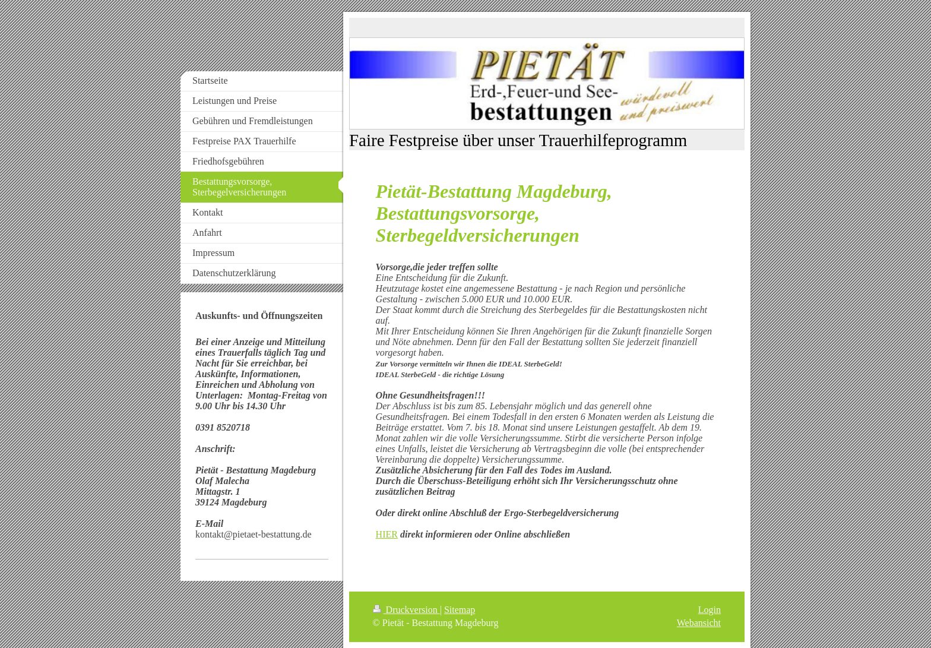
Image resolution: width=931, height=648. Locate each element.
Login (709, 610)
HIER (387, 534)
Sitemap (459, 610)
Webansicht (699, 623)
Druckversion (406, 610)
